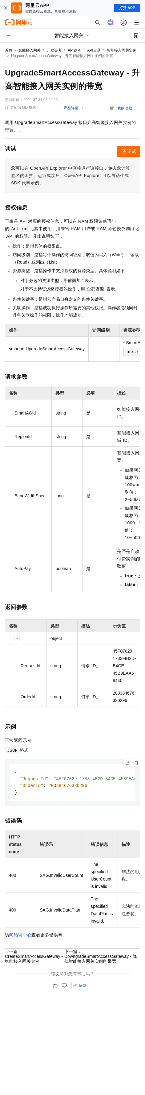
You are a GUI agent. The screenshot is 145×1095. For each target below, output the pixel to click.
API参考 (74, 50)
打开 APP (127, 8)
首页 (8, 50)
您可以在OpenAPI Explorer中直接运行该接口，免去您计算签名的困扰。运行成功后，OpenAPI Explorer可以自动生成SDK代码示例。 (70, 175)
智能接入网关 (29, 50)
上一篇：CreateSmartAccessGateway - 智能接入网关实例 (34, 957)
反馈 (79, 987)
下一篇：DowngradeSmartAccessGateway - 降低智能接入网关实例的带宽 (100, 957)
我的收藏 (124, 108)
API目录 (93, 50)
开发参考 (54, 50)
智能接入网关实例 (121, 50)
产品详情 (71, 108)
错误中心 (23, 936)
